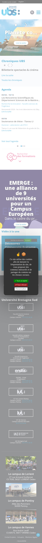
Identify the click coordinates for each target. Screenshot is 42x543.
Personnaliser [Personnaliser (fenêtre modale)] (21, 289)
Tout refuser (21, 285)
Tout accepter (21, 281)
